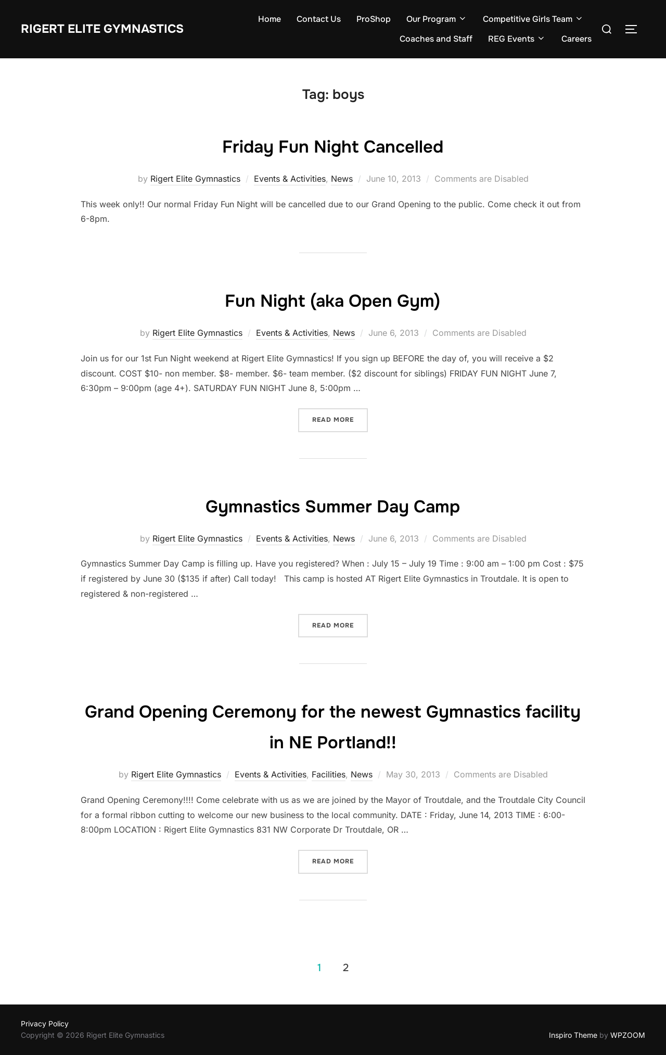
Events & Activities (290, 178)
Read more (333, 420)
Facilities (328, 774)
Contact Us (319, 19)
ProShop (373, 19)
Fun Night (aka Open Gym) (332, 299)
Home (269, 19)
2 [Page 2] (346, 967)
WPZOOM (627, 1035)
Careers (576, 38)
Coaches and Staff (436, 38)
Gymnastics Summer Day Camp (332, 505)
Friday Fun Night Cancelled (332, 145)
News (342, 178)
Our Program (436, 19)
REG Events (517, 38)
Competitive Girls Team (533, 19)
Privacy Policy (45, 1023)
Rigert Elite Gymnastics (112, 28)
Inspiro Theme (573, 1035)
